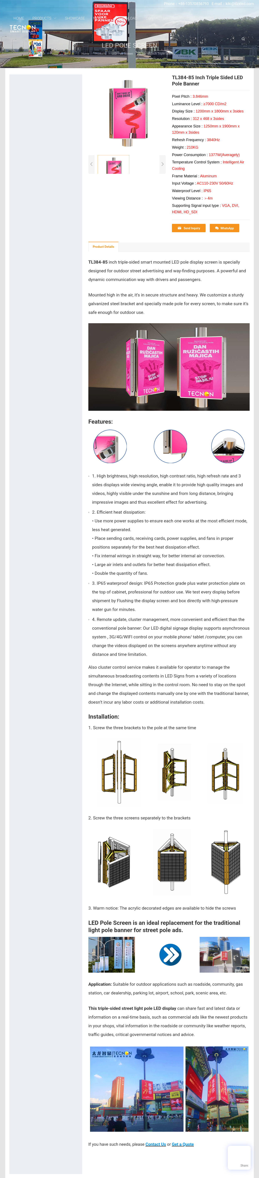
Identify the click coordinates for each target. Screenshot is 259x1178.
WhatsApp (224, 228)
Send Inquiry (188, 228)
